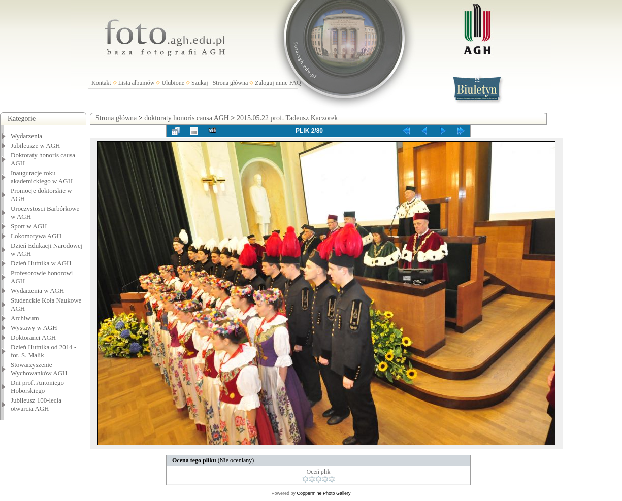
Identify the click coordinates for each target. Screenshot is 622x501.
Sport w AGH (29, 226)
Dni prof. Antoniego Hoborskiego (37, 386)
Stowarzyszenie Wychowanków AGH (39, 369)
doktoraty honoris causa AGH (186, 118)
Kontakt (101, 82)
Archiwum (25, 318)
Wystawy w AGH (34, 327)
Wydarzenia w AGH (37, 290)
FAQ (295, 82)
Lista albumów (136, 82)
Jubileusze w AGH (35, 145)
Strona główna (230, 82)
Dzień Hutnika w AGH (41, 263)
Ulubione (172, 82)
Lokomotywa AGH (36, 236)
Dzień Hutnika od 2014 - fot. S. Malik (43, 351)
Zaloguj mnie (271, 82)
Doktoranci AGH (33, 337)
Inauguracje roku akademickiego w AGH (42, 177)
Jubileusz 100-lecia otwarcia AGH (36, 404)
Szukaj (199, 82)
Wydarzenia (26, 136)
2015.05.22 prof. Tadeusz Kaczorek (287, 118)
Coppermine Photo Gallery (323, 493)
